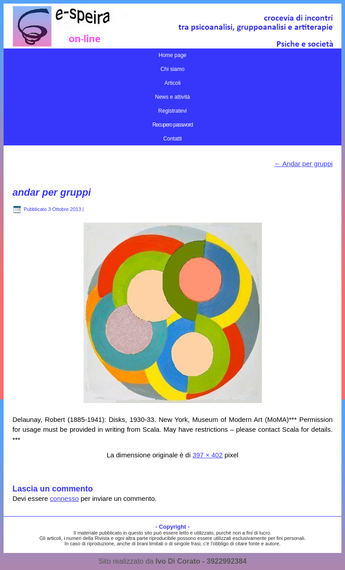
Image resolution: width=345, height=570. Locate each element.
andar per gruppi (52, 192)
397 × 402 (207, 455)
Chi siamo (172, 69)
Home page (172, 55)
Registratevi (172, 111)
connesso (64, 498)
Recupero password (172, 125)
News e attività (172, 97)
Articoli (172, 83)
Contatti (172, 139)
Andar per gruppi (303, 163)
